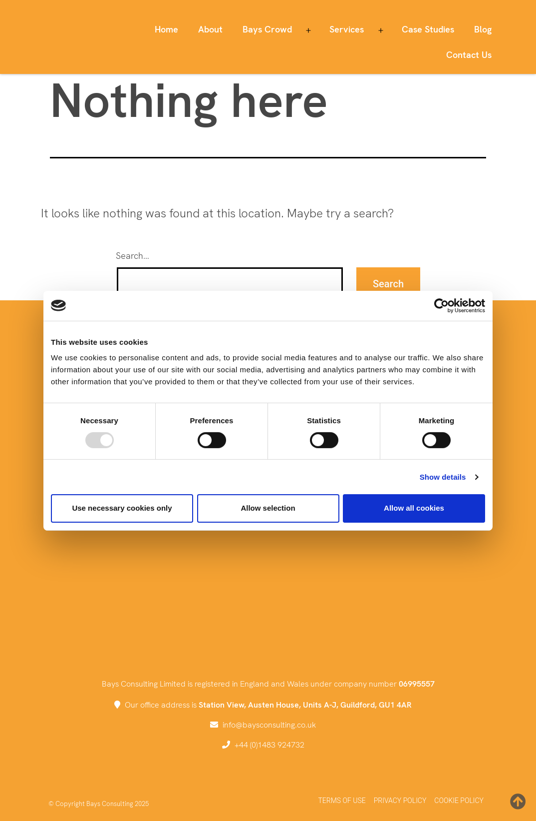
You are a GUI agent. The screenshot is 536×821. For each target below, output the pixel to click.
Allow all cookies (414, 508)
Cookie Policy (459, 801)
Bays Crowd (267, 29)
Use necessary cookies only (122, 508)
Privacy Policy (400, 801)
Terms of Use (341, 801)
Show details (443, 477)
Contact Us (469, 54)
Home (166, 29)
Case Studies (428, 29)
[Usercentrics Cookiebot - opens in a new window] (441, 305)
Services (346, 29)
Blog (483, 29)
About (210, 29)
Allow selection (268, 508)
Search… (132, 255)
